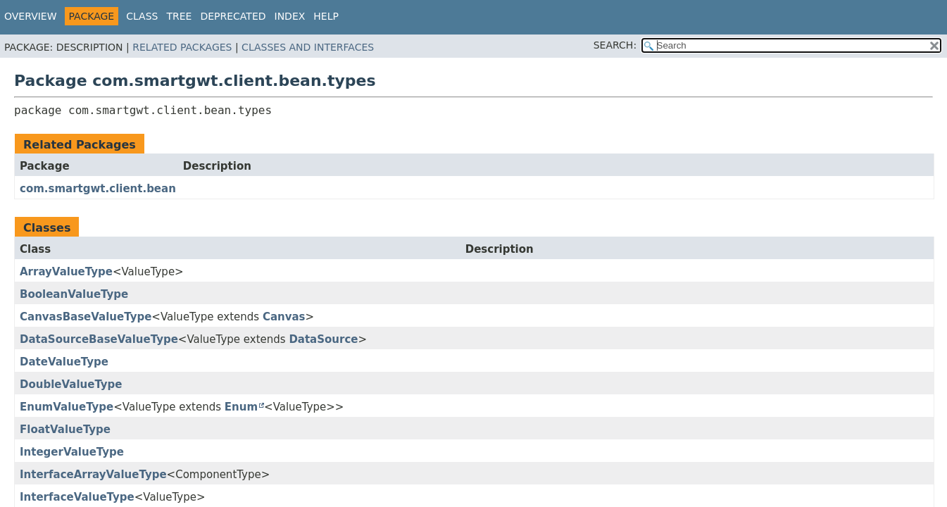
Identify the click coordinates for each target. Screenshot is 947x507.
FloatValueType (65, 429)
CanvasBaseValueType (85, 317)
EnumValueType (66, 407)
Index (290, 16)
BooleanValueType (74, 294)
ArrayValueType (66, 271)
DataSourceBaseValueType (99, 339)
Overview (30, 16)
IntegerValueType (72, 452)
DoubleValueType (71, 384)
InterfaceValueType (77, 497)
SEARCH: (615, 45)
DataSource (323, 339)
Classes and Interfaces (308, 47)
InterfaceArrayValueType (93, 474)
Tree (179, 16)
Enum (241, 407)
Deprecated (232, 16)
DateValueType (64, 362)
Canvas (284, 317)
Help (326, 16)
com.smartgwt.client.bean (98, 188)
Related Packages (182, 47)
